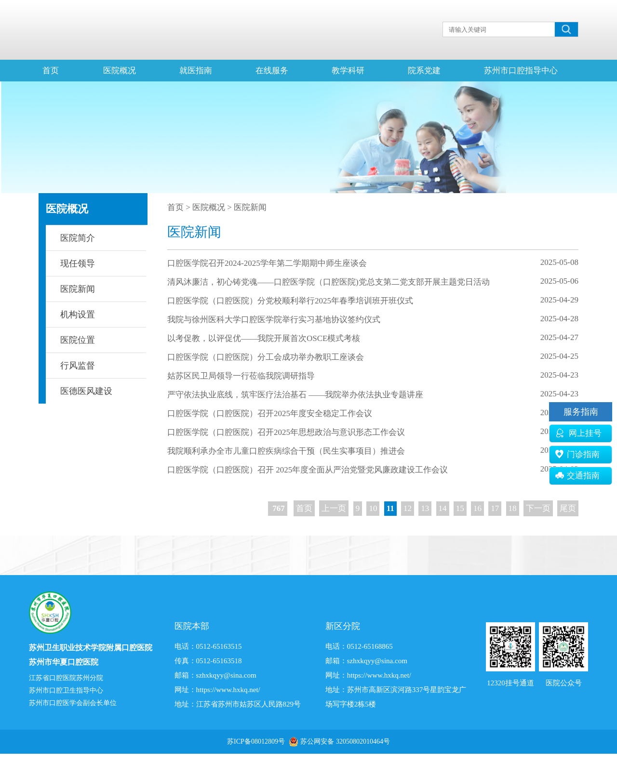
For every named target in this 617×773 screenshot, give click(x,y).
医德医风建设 (86, 391)
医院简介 (77, 238)
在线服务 (271, 70)
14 (443, 508)
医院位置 (77, 340)
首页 (50, 70)
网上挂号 (578, 433)
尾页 (568, 508)
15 (460, 508)
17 (495, 508)
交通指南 (577, 475)
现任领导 (77, 263)
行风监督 (77, 365)
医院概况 (119, 70)
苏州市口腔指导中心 (521, 70)
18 (513, 508)
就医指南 (195, 70)
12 (407, 508)
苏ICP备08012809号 (256, 741)
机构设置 (77, 314)
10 (373, 508)
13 (425, 508)
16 (477, 508)
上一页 (334, 508)
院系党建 (424, 70)
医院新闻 (77, 289)
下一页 (538, 508)
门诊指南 (577, 454)
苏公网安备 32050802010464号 (345, 741)
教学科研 (348, 70)
